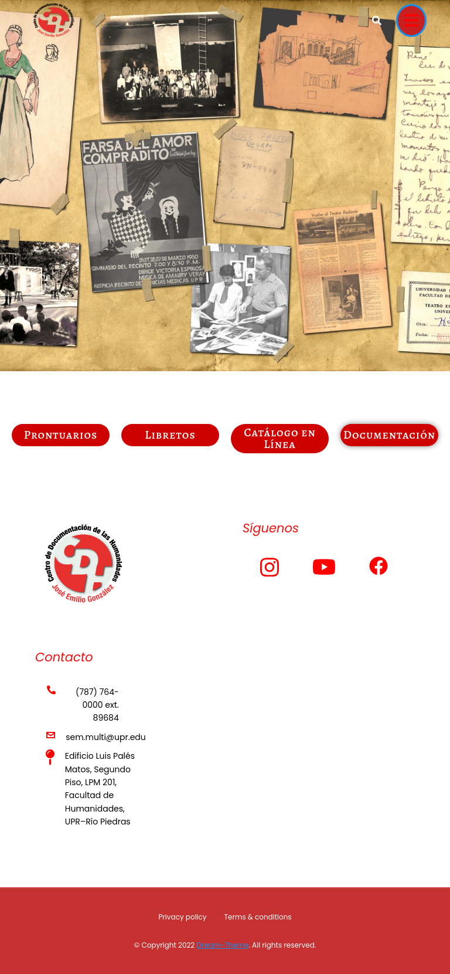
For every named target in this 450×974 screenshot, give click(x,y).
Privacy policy (182, 917)
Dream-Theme (222, 945)
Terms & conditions (258, 917)
